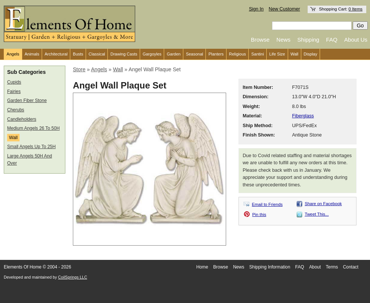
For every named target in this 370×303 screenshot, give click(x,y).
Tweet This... (317, 214)
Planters (216, 54)
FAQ (331, 39)
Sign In (256, 9)
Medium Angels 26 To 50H (33, 128)
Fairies (14, 91)
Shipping (308, 39)
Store (79, 69)
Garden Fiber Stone (27, 100)
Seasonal (194, 54)
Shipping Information (269, 267)
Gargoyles (152, 54)
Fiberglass (303, 115)
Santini (257, 54)
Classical (97, 54)
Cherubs (15, 109)
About (315, 267)
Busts (78, 54)
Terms (332, 267)
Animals (31, 54)
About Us (355, 39)
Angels (13, 54)
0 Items (355, 9)
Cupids (14, 82)
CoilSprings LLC (72, 277)
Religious (237, 54)
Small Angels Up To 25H (31, 146)
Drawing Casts (123, 54)
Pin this (259, 214)
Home (202, 267)
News (283, 39)
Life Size (277, 54)
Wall (294, 54)
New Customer (284, 9)
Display (310, 54)
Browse (260, 39)
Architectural (56, 54)
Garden (174, 54)
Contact (350, 267)
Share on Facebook (323, 203)
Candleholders (21, 119)
